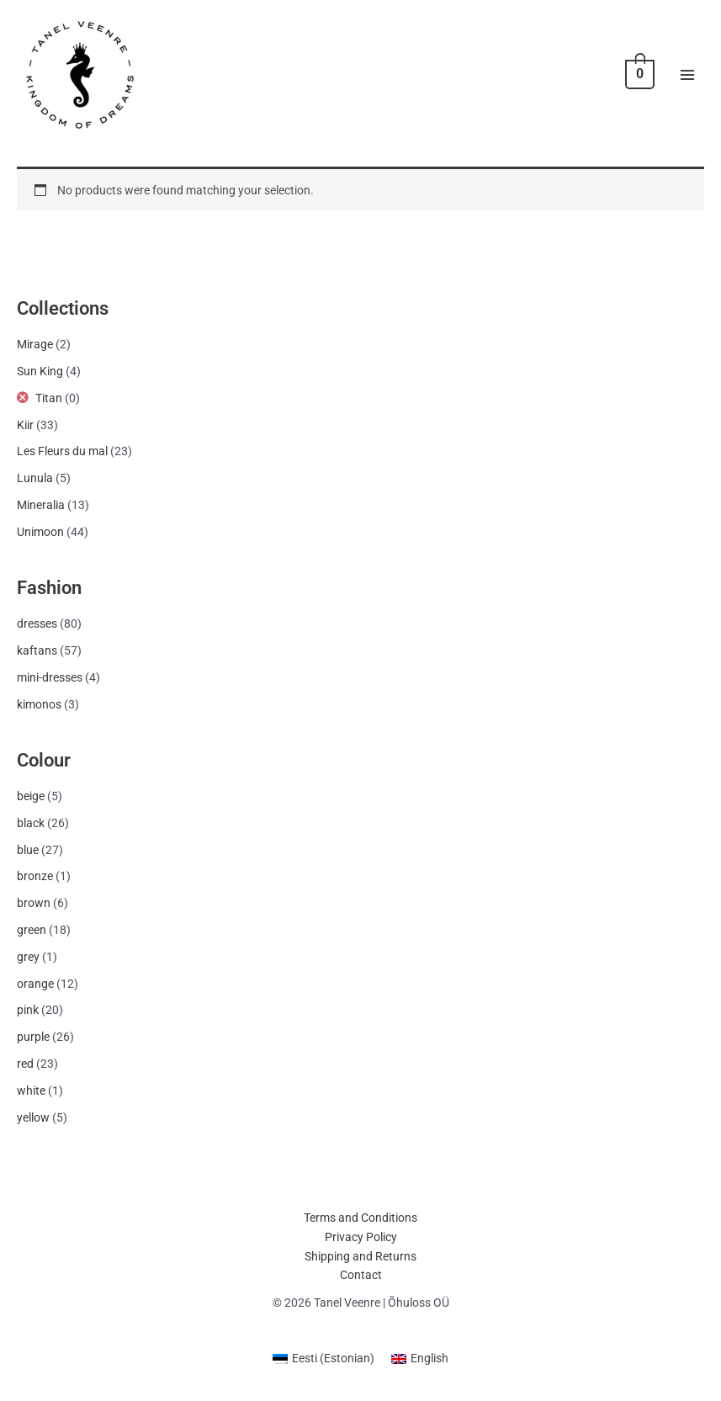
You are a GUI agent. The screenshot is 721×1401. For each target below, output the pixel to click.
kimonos (39, 704)
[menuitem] (323, 1358)
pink (28, 1009)
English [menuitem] (429, 1358)
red (25, 1063)
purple (33, 1036)
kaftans (37, 650)
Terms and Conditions (360, 1217)
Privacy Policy (361, 1237)
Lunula (35, 478)
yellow (33, 1117)
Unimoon (40, 532)
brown (33, 903)
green (31, 930)
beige (31, 796)
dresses (37, 623)
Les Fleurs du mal (62, 451)
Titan (48, 398)
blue (28, 850)
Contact (361, 1275)
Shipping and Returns (360, 1256)
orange (35, 983)
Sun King (40, 371)
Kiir (25, 425)
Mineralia (41, 505)
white (31, 1090)
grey (28, 956)
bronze (35, 876)
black (31, 823)
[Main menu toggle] (687, 74)
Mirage (35, 344)
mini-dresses (49, 677)
